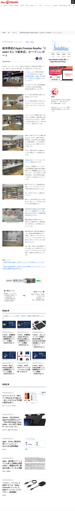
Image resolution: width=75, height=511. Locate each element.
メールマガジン (47, 5)
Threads (11, 5)
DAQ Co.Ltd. (37, 209)
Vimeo (40, 5)
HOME (3, 32)
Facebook (5, 5)
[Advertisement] (37, 19)
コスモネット (29, 72)
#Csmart (32, 42)
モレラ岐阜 (30, 74)
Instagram (16, 5)
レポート (14, 32)
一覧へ (24, 295)
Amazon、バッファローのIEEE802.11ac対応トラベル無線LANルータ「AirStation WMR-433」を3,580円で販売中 (10, 296)
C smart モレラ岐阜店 (34, 78)
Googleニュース (34, 5)
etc (9, 32)
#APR (27, 42)
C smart (37, 76)
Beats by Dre (28, 160)
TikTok (27, 5)
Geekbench (55, 5)
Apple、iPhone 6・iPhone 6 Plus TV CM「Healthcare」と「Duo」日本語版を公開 (37, 296)
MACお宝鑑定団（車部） (66, 5)
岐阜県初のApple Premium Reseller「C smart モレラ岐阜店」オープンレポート (41, 32)
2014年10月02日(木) (7, 42)
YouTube (22, 5)
